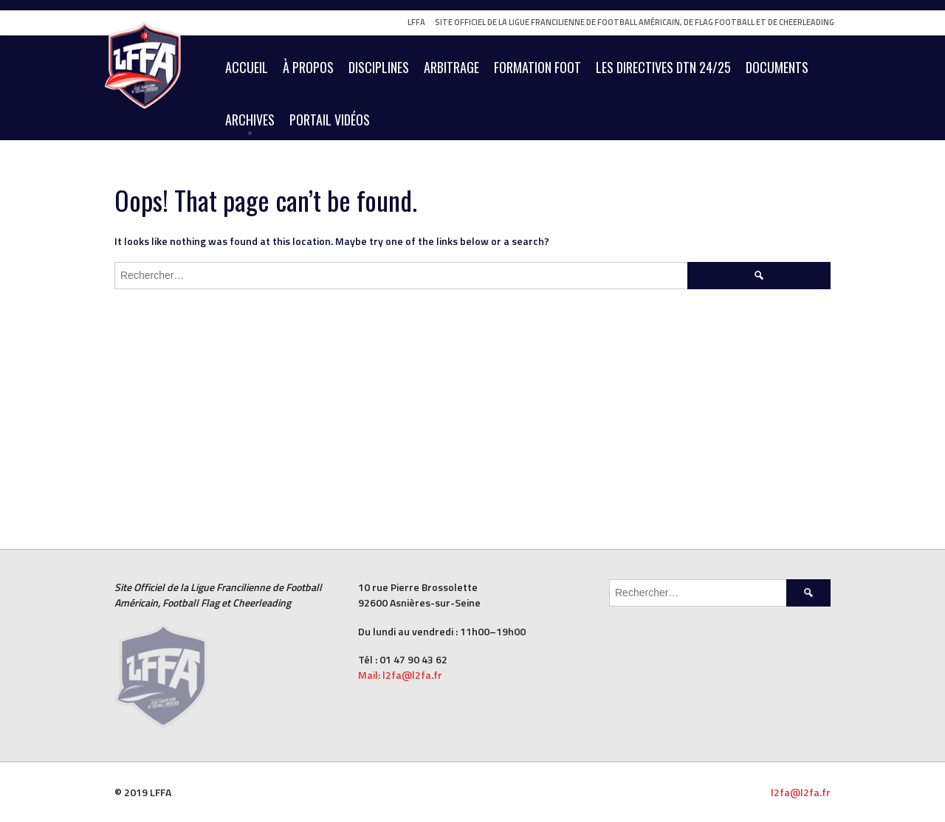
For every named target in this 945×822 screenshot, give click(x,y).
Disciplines (378, 67)
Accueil (246, 67)
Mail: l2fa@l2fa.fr (401, 675)
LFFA (416, 22)
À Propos (308, 67)
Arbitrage (451, 67)
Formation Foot (537, 67)
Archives (250, 119)
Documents (777, 67)
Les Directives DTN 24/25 (663, 67)
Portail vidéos (329, 119)
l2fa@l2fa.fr (801, 792)
